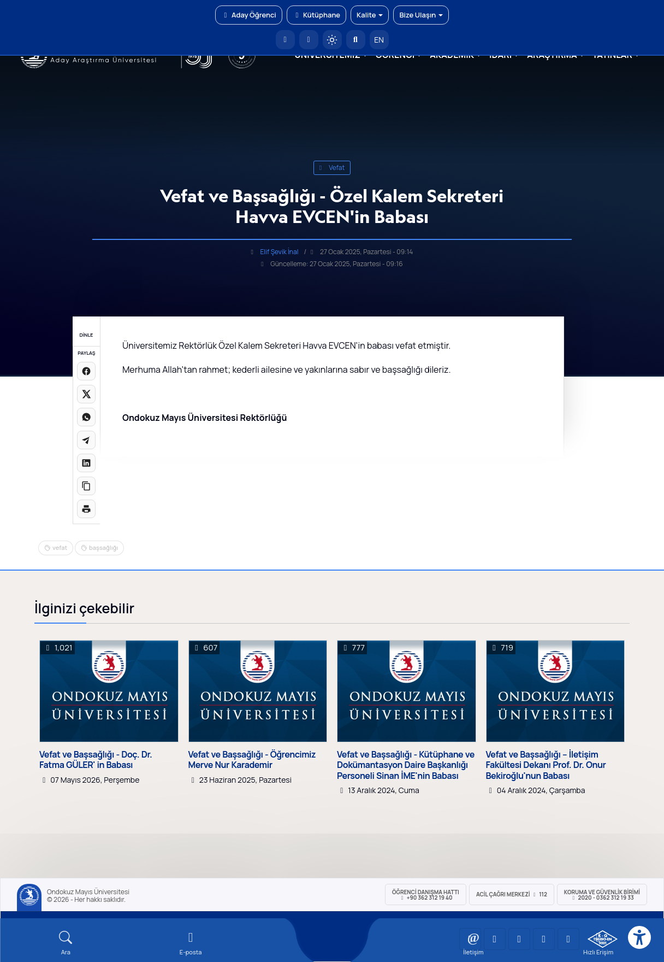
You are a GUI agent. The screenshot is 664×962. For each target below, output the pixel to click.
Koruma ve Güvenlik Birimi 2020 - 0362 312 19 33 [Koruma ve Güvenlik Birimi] (602, 894)
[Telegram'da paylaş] (86, 440)
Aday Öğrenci (248, 15)
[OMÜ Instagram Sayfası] (519, 939)
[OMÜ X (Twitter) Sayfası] (544, 939)
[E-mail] (190, 943)
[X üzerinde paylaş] (86, 394)
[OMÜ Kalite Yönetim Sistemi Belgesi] (603, 939)
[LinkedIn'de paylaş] (86, 463)
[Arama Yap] (355, 39)
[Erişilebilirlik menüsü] (639, 937)
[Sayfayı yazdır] (86, 509)
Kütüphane (316, 15)
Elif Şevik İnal (279, 251)
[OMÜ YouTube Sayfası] (470, 939)
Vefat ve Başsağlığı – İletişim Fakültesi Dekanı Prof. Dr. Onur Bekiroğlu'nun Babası (546, 765)
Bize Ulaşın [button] (421, 15)
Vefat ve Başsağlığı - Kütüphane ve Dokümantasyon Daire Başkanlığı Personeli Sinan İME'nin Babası (406, 765)
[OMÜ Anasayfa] (285, 39)
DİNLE (86, 334)
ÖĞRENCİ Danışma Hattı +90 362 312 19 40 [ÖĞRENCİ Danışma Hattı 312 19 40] (425, 894)
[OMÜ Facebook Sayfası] (568, 939)
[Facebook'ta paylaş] (86, 371)
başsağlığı (103, 547)
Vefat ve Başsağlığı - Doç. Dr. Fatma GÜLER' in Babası (95, 759)
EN (379, 39)
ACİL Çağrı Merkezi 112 (511, 894)
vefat (332, 167)
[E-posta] (308, 39)
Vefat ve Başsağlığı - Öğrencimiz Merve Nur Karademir (252, 759)
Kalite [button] (370, 15)
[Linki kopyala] (86, 486)
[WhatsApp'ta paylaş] (86, 417)
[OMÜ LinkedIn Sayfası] (495, 939)
